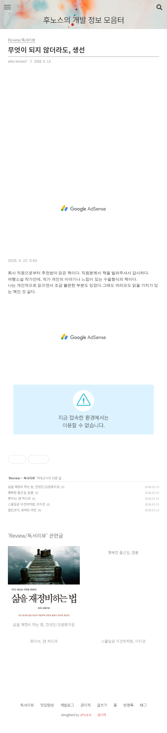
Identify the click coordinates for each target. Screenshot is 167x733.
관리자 (85, 705)
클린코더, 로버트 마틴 (22, 510)
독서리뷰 (29, 478)
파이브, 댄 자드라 (19, 498)
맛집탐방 (47, 705)
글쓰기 (102, 705)
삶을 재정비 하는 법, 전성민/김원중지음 (34, 486)
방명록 (128, 705)
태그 (143, 705)
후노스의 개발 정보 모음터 (83, 20)
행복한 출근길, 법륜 (20, 492)
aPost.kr (86, 714)
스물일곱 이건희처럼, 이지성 (26, 504)
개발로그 (67, 705)
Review (14, 478)
